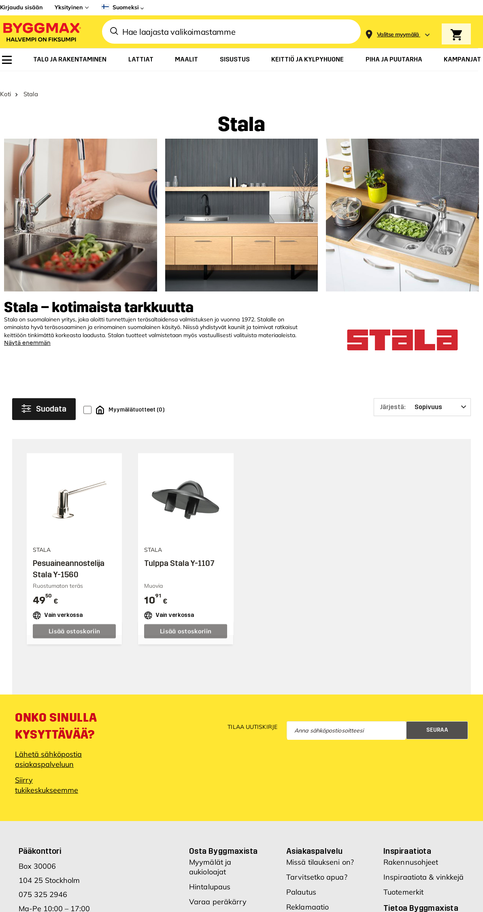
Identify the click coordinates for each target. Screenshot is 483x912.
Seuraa (437, 719)
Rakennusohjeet (410, 851)
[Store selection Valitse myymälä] (398, 34)
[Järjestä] (422, 396)
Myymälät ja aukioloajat (210, 856)
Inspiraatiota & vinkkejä (423, 866)
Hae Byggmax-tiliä (221, 906)
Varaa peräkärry (218, 891)
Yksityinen (69, 7)
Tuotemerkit (403, 881)
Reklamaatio (307, 896)
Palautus (301, 881)
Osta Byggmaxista (223, 840)
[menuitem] (7, 60)
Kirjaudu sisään (21, 7)
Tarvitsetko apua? (316, 866)
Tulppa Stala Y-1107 (179, 552)
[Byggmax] (41, 31)
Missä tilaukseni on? (320, 851)
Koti (5, 83)
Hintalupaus (209, 876)
